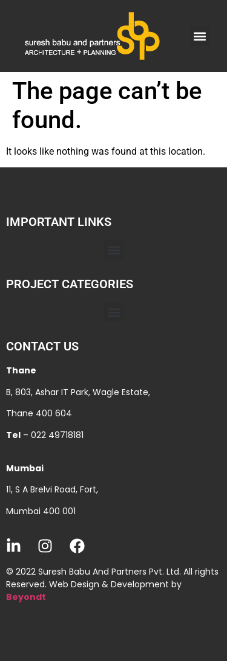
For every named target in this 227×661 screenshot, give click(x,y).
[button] (199, 36)
